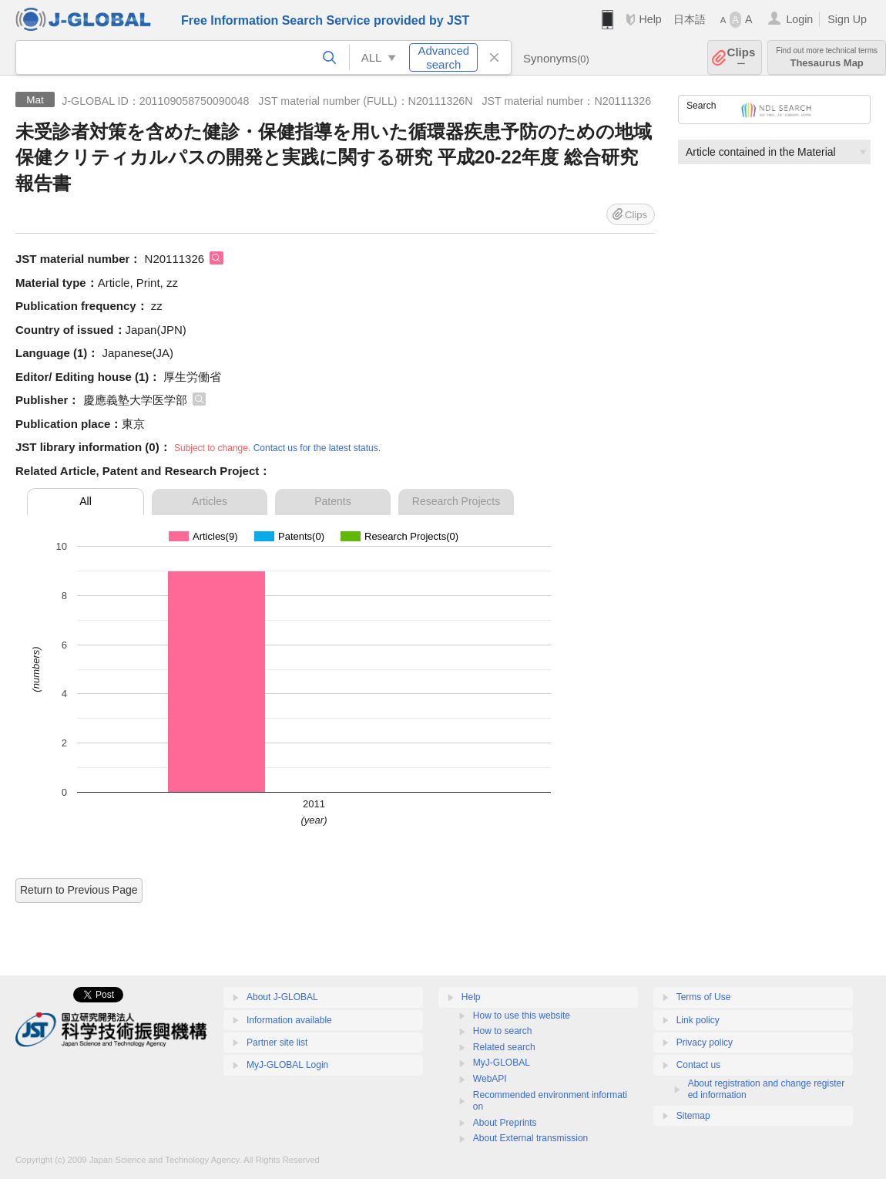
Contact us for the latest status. (317, 448)
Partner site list (277, 1042)
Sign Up (847, 19)
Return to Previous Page (79, 890)
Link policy (698, 1020)
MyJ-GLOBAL (501, 1062)
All (85, 501)
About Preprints (505, 1122)
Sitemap (693, 1115)
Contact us (698, 1064)
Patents (332, 501)
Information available (289, 1020)
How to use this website (521, 1015)
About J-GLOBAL (282, 997)
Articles (209, 501)
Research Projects (456, 501)
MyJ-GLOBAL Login (287, 1064)
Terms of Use (703, 997)
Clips (741, 57)
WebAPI (490, 1078)
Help (650, 19)
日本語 (689, 19)
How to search (502, 1031)
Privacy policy (704, 1042)
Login (799, 19)
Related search (504, 1047)
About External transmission (530, 1138)
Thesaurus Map (827, 57)
